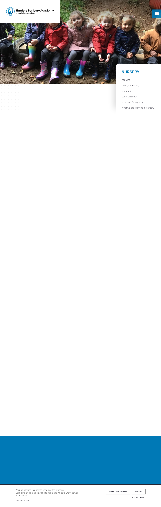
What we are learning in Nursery (138, 108)
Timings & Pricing (130, 85)
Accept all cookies (118, 492)
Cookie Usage (139, 497)
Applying (126, 80)
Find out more (23, 500)
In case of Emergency (132, 102)
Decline (138, 492)
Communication (129, 96)
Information (127, 91)
